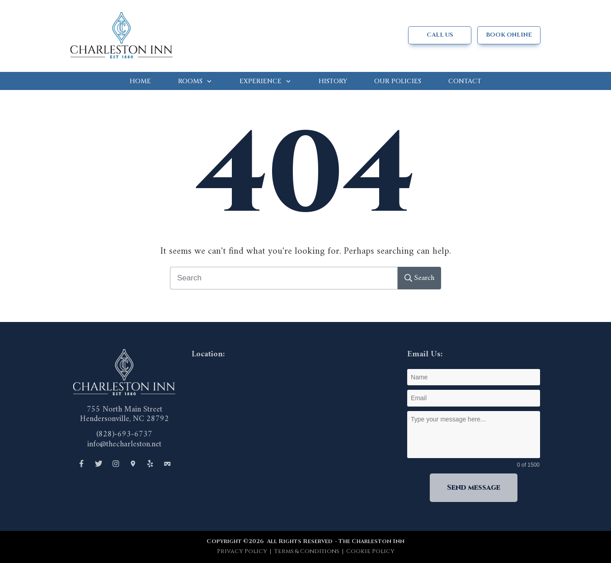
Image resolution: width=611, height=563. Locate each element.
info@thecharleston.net (124, 444)
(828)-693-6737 (124, 434)
